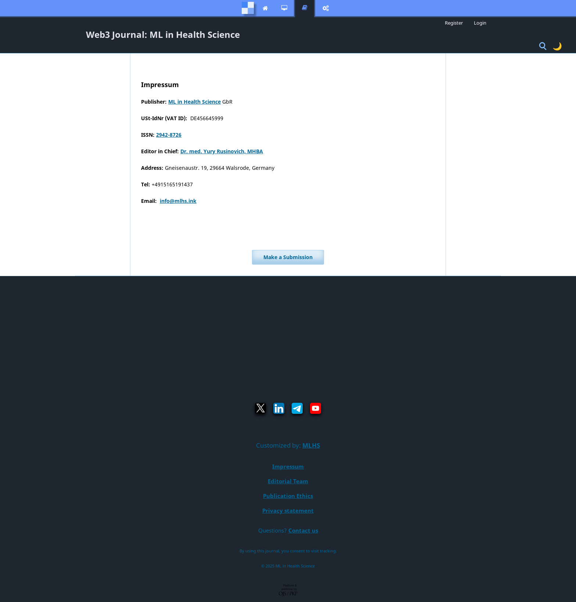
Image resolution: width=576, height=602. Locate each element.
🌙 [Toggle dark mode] (557, 46)
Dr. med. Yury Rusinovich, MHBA (221, 151)
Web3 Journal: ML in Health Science (163, 34)
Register (454, 22)
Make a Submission (288, 257)
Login (480, 22)
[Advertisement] (288, 331)
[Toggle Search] (543, 46)
